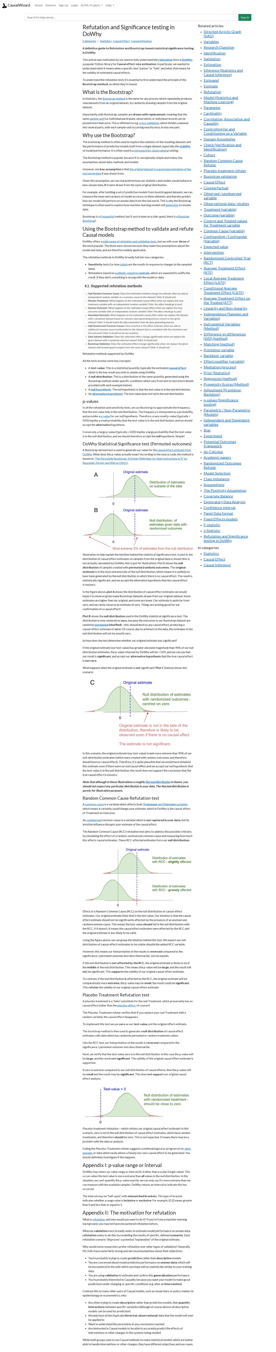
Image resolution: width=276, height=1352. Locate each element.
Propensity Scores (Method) (226, 384)
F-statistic (212, 525)
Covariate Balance (218, 496)
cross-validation (149, 123)
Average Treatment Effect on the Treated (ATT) (227, 300)
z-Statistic (212, 530)
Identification (215, 53)
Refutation (212, 92)
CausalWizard (16, 5)
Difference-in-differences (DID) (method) (225, 336)
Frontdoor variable (219, 350)
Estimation (212, 64)
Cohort (209, 155)
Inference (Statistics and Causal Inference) (223, 72)
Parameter (212, 107)
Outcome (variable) (219, 215)
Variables (211, 41)
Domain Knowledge (219, 139)
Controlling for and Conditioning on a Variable (225, 131)
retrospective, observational (151, 150)
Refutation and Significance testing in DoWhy (226, 538)
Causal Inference (141, 41)
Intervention (214, 252)
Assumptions (214, 484)
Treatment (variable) (220, 209)
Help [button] (108, 5)
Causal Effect (121, 41)
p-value (105, 416)
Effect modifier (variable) (224, 361)
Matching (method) (219, 344)
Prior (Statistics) (217, 373)
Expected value (216, 246)
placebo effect (126, 1005)
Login (74, 5)
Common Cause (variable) (224, 231)
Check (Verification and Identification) (222, 147)
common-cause (94, 804)
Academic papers (217, 457)
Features (50, 5)
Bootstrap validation (220, 176)
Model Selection (217, 473)
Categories (89, 41)
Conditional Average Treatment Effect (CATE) (224, 290)
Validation (212, 59)
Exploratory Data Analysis (224, 502)
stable (124, 264)
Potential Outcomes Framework (220, 443)
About (38, 5)
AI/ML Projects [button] (90, 5)
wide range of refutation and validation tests (130, 241)
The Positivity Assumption (225, 490)
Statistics (106, 41)
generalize (172, 205)
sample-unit (97, 118)
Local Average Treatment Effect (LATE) (224, 280)
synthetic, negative (132, 273)
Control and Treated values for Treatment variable (225, 223)
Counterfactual (216, 188)
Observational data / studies (226, 203)
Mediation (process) (220, 367)
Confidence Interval (220, 507)
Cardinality (213, 113)
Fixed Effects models (221, 519)
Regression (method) (220, 378)
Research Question (219, 47)
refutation (98, 1219)
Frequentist (107, 216)
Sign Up (63, 5)
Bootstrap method (113, 98)
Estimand (211, 80)
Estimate (211, 86)
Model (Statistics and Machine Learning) (221, 99)
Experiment (213, 436)
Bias (207, 430)
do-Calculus (213, 451)
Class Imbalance (216, 479)
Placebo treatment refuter (225, 170)
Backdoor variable (218, 355)
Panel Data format (218, 513)
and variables (165, 804)
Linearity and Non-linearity (225, 308)
